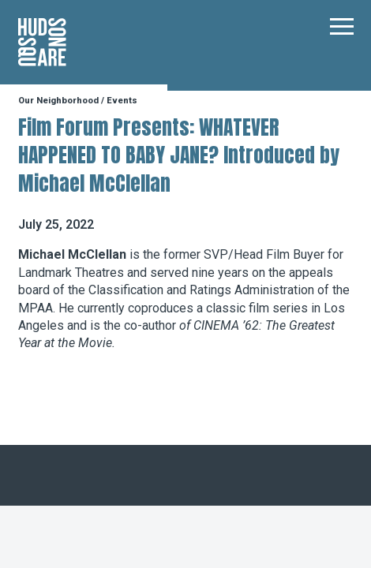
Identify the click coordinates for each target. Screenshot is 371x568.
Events (122, 100)
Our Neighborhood (58, 100)
